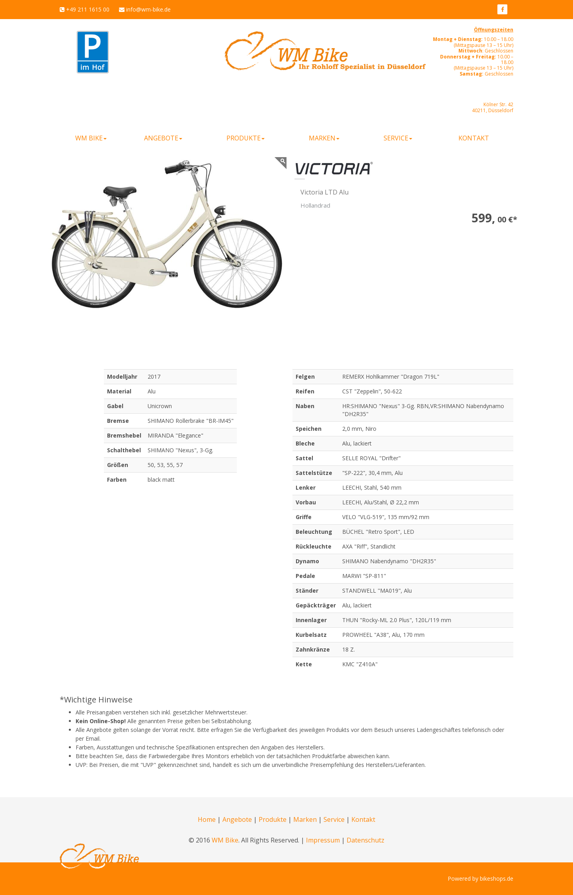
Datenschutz (365, 840)
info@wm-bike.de (148, 9)
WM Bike (225, 840)
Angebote (237, 819)
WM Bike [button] (91, 138)
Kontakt (473, 138)
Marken (305, 819)
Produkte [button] (245, 138)
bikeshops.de (496, 878)
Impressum (323, 840)
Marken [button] (324, 138)
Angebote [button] (163, 138)
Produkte (272, 819)
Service (334, 819)
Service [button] (398, 138)
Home (207, 819)
